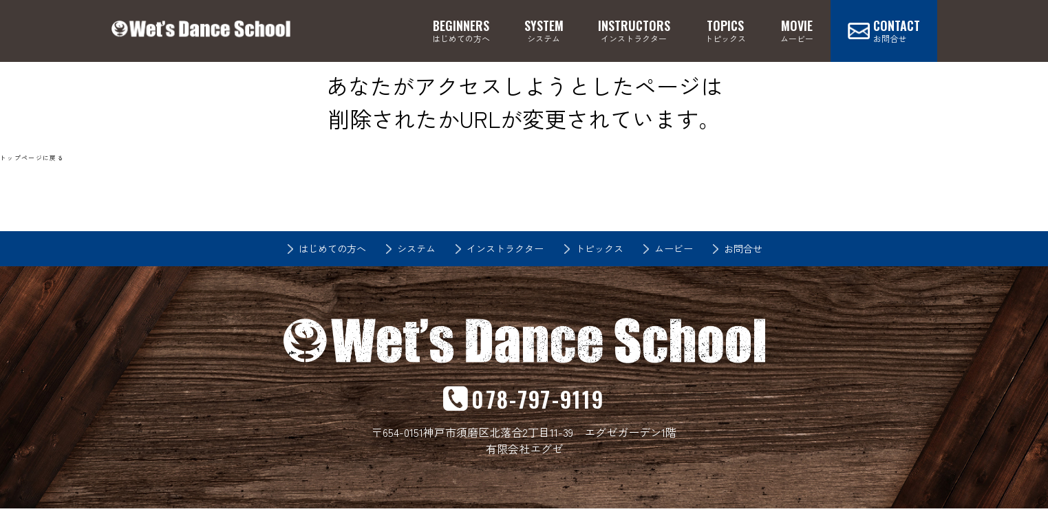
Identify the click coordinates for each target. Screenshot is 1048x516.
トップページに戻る (36, 157)
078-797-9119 (538, 402)
